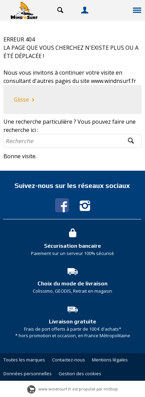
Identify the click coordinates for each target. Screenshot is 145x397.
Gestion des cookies (80, 373)
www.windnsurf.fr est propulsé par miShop (72, 388)
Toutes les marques (24, 360)
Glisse (25, 100)
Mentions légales (110, 360)
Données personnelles (27, 373)
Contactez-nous (68, 360)
